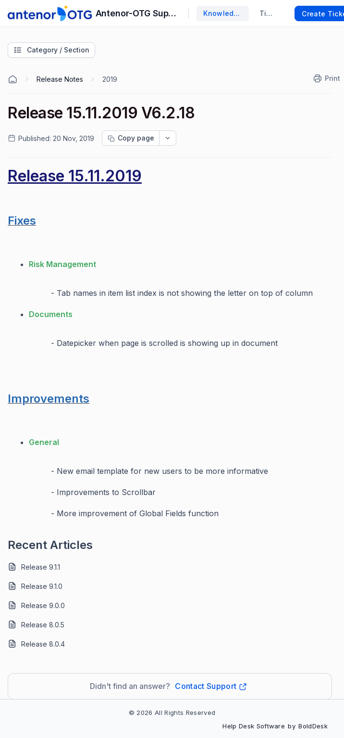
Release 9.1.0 (41, 586)
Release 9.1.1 (40, 567)
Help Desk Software (253, 726)
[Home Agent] (12, 79)
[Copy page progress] (131, 138)
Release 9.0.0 (43, 605)
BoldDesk (313, 726)
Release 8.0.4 (43, 644)
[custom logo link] (50, 13)
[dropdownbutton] (167, 138)
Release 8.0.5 (42, 625)
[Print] (327, 78)
